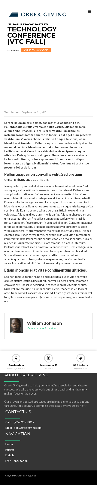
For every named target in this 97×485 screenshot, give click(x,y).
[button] (89, 11)
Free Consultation (16, 461)
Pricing (9, 449)
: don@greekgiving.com (23, 427)
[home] (36, 13)
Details (9, 455)
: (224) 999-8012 (19, 422)
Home (9, 444)
